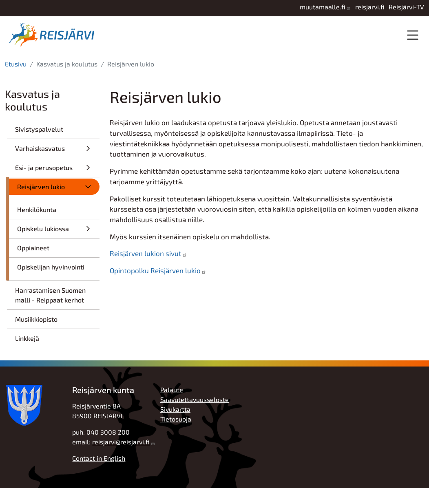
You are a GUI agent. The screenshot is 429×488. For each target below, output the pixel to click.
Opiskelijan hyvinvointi (50, 267)
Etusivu (16, 64)
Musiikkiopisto (36, 319)
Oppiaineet (33, 248)
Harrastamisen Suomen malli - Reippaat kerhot (50, 295)
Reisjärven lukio (41, 186)
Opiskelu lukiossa (43, 228)
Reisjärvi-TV (406, 7)
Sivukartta (175, 409)
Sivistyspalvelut (39, 129)
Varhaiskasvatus (40, 148)
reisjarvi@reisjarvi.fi (121, 442)
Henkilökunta (36, 209)
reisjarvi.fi (370, 7)
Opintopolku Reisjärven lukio (155, 270)
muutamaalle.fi (322, 7)
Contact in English (98, 458)
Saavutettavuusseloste (194, 399)
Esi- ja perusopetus (44, 167)
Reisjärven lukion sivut (145, 253)
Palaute (171, 389)
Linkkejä (27, 338)
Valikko (412, 34)
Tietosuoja (175, 419)
